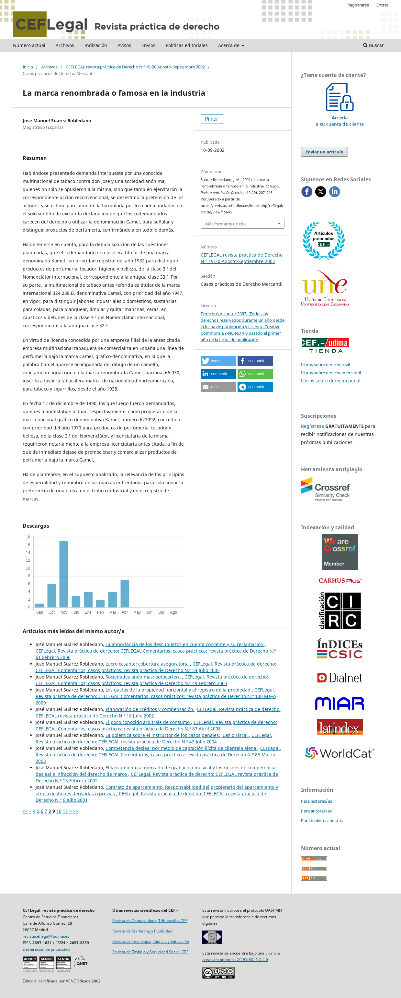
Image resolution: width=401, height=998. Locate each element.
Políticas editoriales (187, 45)
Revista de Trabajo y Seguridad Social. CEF (150, 952)
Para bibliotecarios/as (322, 821)
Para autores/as (316, 811)
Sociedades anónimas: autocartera (144, 677)
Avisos (124, 45)
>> (75, 811)
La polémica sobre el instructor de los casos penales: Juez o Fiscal (177, 735)
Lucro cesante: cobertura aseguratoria (148, 664)
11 (65, 811)
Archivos (65, 45)
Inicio (28, 67)
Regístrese (312, 426)
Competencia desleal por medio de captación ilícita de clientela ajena (182, 748)
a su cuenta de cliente (340, 117)
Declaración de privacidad (46, 949)
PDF (214, 119)
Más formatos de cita (225, 224)
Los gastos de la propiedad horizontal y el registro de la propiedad (179, 690)
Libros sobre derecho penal (331, 381)
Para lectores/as (316, 801)
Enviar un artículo (324, 152)
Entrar (382, 5)
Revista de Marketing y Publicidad (142, 931)
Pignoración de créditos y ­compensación (150, 709)
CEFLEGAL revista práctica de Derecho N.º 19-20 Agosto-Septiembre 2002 (135, 67)
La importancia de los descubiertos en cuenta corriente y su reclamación (185, 644)
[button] (218, 361)
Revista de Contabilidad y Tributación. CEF (149, 920)
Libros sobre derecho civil (325, 364)
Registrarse (358, 5)
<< (25, 811)
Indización (95, 45)
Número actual (29, 45)
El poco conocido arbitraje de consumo (148, 722)
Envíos (148, 45)
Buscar (373, 45)
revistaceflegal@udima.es (46, 936)
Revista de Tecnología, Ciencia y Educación (150, 941)
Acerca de (229, 45)
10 (58, 811)
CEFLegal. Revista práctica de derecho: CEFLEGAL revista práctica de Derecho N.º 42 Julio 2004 (154, 738)
